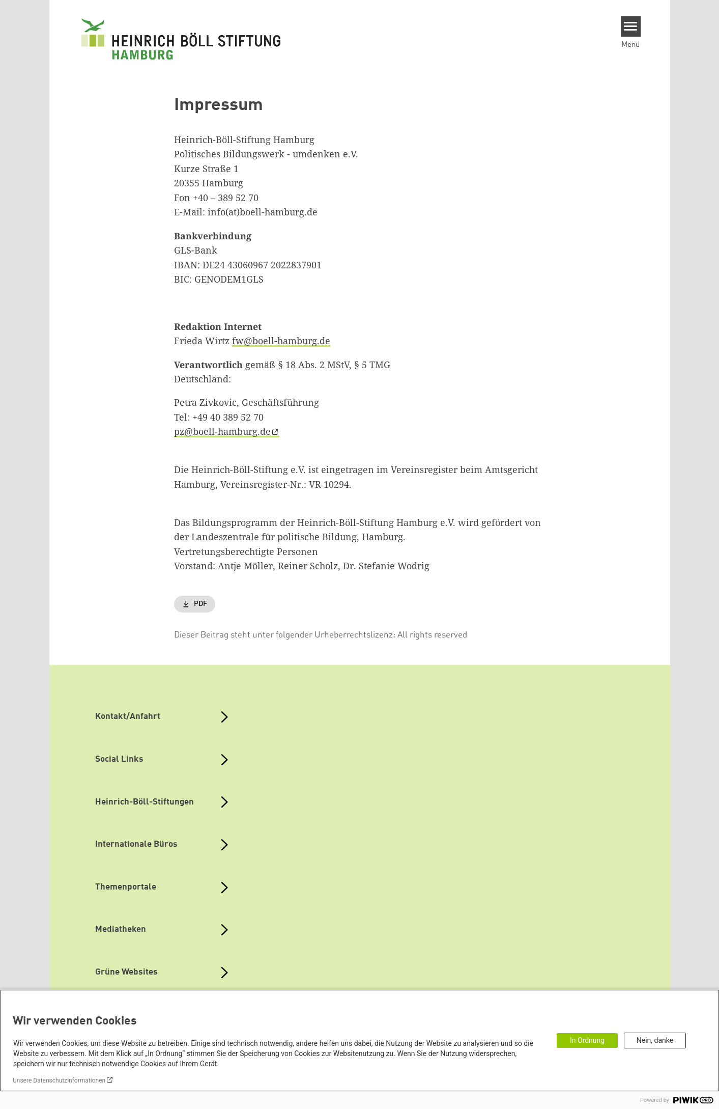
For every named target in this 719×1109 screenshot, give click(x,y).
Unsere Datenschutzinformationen (59, 1080)
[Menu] (631, 26)
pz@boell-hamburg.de (222, 431)
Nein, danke (655, 1040)
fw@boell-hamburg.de (281, 341)
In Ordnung (587, 1040)
